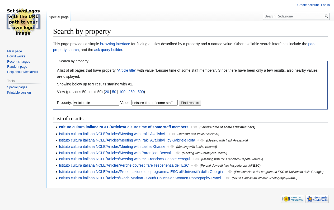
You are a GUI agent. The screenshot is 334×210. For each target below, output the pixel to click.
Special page (59, 17)
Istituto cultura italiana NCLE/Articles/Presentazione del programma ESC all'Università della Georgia (141, 172)
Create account (308, 5)
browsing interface (115, 44)
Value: (125, 103)
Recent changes (18, 61)
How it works (16, 56)
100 (122, 92)
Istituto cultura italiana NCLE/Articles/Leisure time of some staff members (123, 127)
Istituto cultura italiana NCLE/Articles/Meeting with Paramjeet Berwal (115, 153)
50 (114, 92)
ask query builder (108, 50)
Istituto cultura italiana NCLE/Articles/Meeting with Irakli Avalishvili (112, 134)
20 (107, 92)
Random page (17, 67)
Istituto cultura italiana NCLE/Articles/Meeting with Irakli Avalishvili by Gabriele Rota (127, 140)
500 (141, 92)
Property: (64, 103)
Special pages (17, 87)
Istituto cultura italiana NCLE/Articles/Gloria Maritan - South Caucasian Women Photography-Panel (140, 178)
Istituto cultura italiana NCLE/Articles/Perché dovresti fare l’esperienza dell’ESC (124, 165)
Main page (14, 51)
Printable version (19, 92)
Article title (126, 70)
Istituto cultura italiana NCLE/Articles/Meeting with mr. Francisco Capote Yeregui (124, 159)
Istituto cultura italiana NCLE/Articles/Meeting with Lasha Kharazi (112, 146)
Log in (325, 5)
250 (131, 92)
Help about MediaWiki (22, 72)
